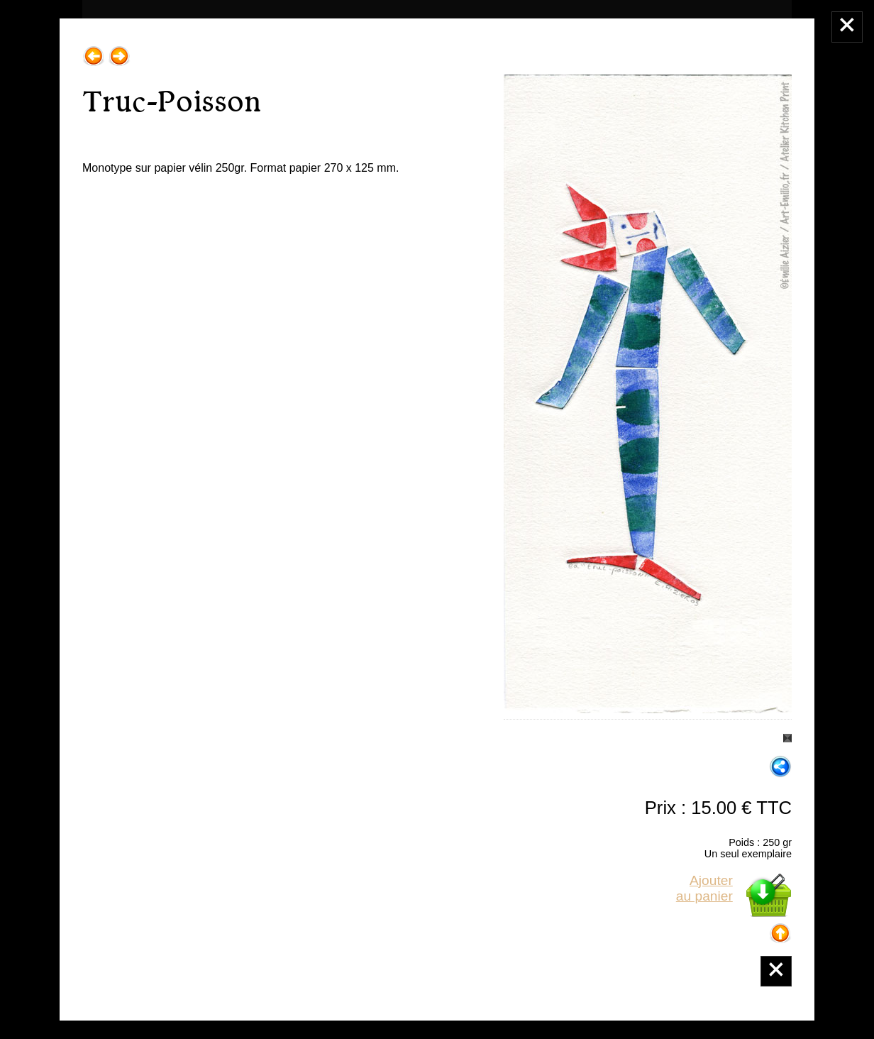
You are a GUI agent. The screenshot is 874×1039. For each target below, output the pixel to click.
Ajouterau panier (704, 888)
